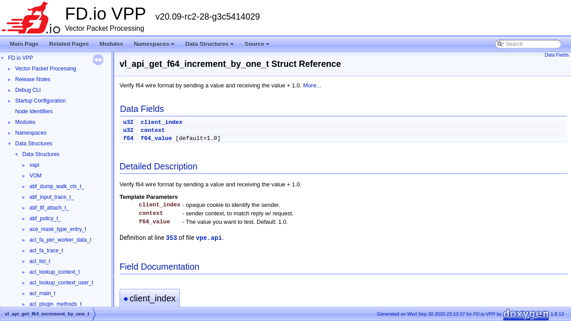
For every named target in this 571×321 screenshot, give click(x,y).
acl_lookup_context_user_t (61, 283)
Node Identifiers (34, 111)
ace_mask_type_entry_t (57, 229)
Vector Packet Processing (45, 69)
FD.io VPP (20, 58)
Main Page (24, 44)
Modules (111, 44)
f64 (128, 138)
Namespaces (155, 46)
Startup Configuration (40, 101)
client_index (161, 122)
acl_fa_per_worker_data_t (60, 240)
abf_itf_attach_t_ (49, 208)
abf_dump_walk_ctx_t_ (56, 186)
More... (312, 85)
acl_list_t (39, 261)
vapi (34, 165)
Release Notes (32, 79)
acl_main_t (42, 293)
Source (257, 46)
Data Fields (557, 55)
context (153, 130)
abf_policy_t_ (45, 218)
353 (171, 238)
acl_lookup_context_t (54, 272)
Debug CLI (28, 90)
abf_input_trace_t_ (51, 197)
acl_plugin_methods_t (55, 304)
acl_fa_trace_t (46, 250)
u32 (128, 122)
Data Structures (210, 46)
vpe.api (209, 238)
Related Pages (69, 44)
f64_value (156, 138)
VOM (35, 176)
